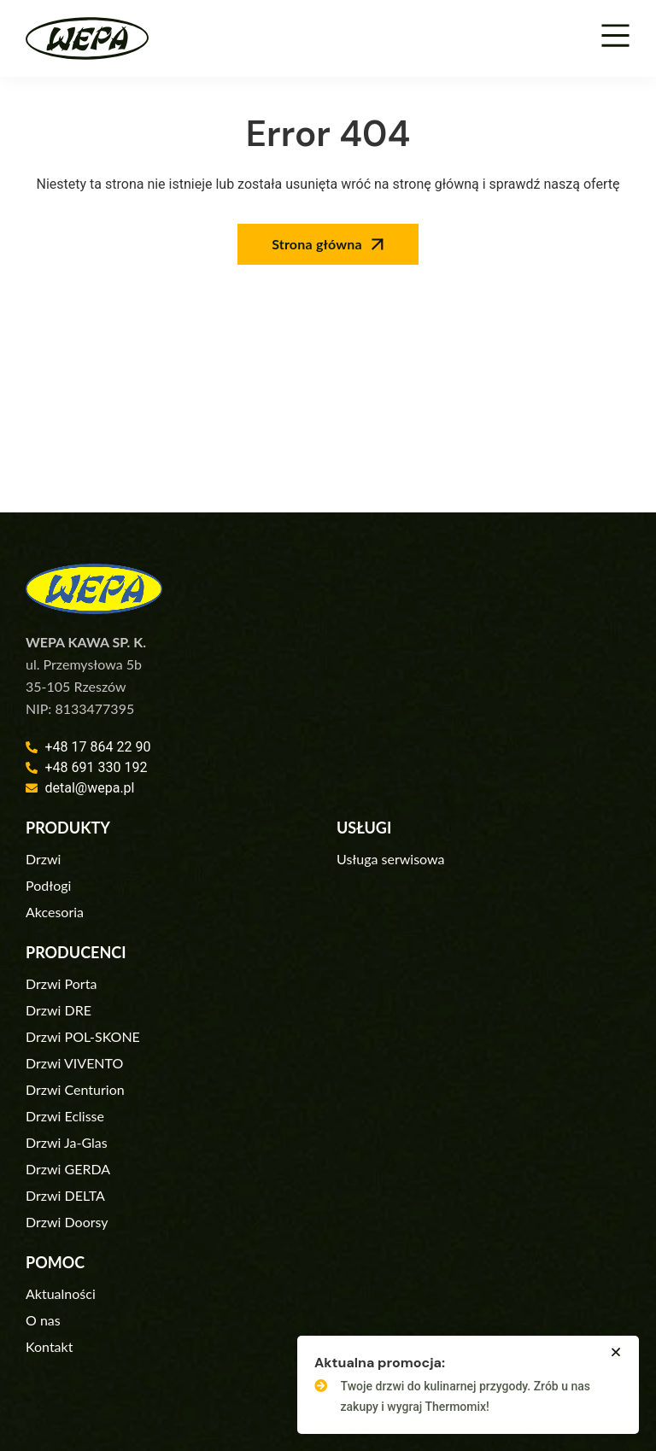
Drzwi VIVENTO (74, 1063)
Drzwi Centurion (75, 1089)
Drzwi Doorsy (67, 1222)
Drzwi (43, 859)
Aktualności (61, 1293)
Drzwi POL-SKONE (83, 1036)
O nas (43, 1320)
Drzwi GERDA (68, 1169)
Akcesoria (55, 912)
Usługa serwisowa (390, 859)
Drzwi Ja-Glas (67, 1142)
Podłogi (48, 885)
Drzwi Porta (61, 983)
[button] (616, 1352)
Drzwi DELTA (65, 1195)
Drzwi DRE (58, 1010)
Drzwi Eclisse (65, 1116)
